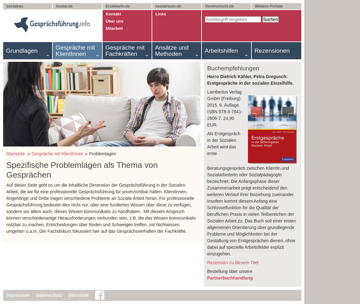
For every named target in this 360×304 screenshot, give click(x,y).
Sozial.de (64, 6)
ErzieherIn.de (118, 6)
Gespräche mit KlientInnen (75, 50)
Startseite (15, 153)
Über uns (115, 21)
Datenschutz (49, 295)
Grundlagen (22, 50)
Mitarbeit (114, 28)
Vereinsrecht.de (219, 6)
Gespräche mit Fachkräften (125, 50)
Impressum (18, 295)
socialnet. (15, 6)
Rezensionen (272, 50)
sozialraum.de (168, 6)
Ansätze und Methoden (172, 50)
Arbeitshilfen (221, 50)
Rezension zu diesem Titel (232, 262)
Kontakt (113, 14)
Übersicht (78, 295)
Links (160, 14)
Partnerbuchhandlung (230, 277)
